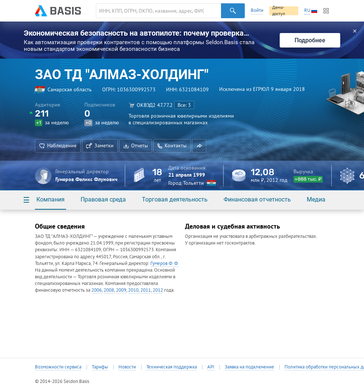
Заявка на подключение (249, 367)
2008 (109, 290)
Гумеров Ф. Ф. (164, 263)
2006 (96, 290)
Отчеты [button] (135, 145)
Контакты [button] (171, 145)
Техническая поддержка (171, 367)
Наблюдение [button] (58, 145)
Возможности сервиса (58, 367)
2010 (133, 290)
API (210, 367)
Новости (127, 367)
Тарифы (100, 367)
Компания (50, 199)
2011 (145, 290)
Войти (257, 10)
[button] (199, 146)
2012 (158, 290)
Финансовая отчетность (257, 199)
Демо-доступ (278, 10)
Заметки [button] (100, 145)
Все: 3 (184, 105)
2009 (121, 290)
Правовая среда (103, 199)
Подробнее (310, 40)
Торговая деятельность (175, 199)
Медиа (316, 199)
